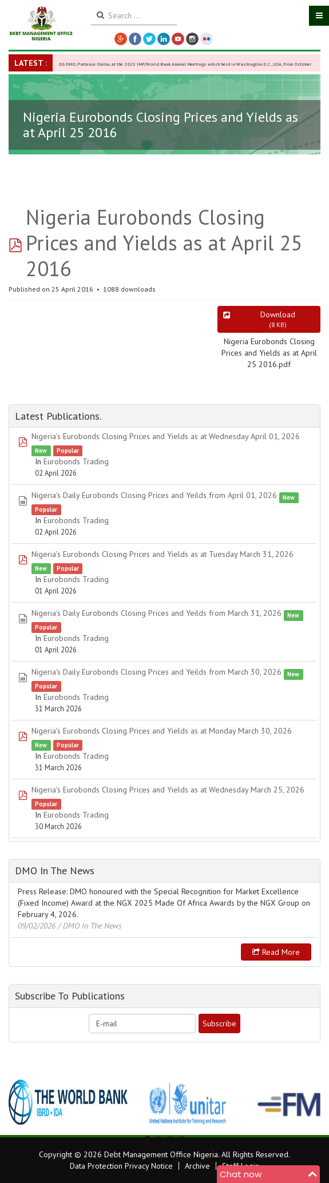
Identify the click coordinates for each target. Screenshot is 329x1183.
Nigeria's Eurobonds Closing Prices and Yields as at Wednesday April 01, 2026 (165, 436)
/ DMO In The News (90, 926)
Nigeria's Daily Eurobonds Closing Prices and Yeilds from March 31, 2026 (156, 613)
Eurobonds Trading (76, 461)
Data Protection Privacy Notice (121, 1166)
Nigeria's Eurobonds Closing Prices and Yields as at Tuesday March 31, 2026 (162, 554)
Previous (23, 1102)
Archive (197, 1166)
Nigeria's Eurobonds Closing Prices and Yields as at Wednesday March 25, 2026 (167, 789)
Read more (276, 952)
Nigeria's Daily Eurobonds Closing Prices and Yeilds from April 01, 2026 (154, 495)
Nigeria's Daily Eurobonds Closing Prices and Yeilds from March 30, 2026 (156, 672)
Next (305, 1102)
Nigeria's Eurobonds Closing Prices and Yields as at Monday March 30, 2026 (161, 731)
